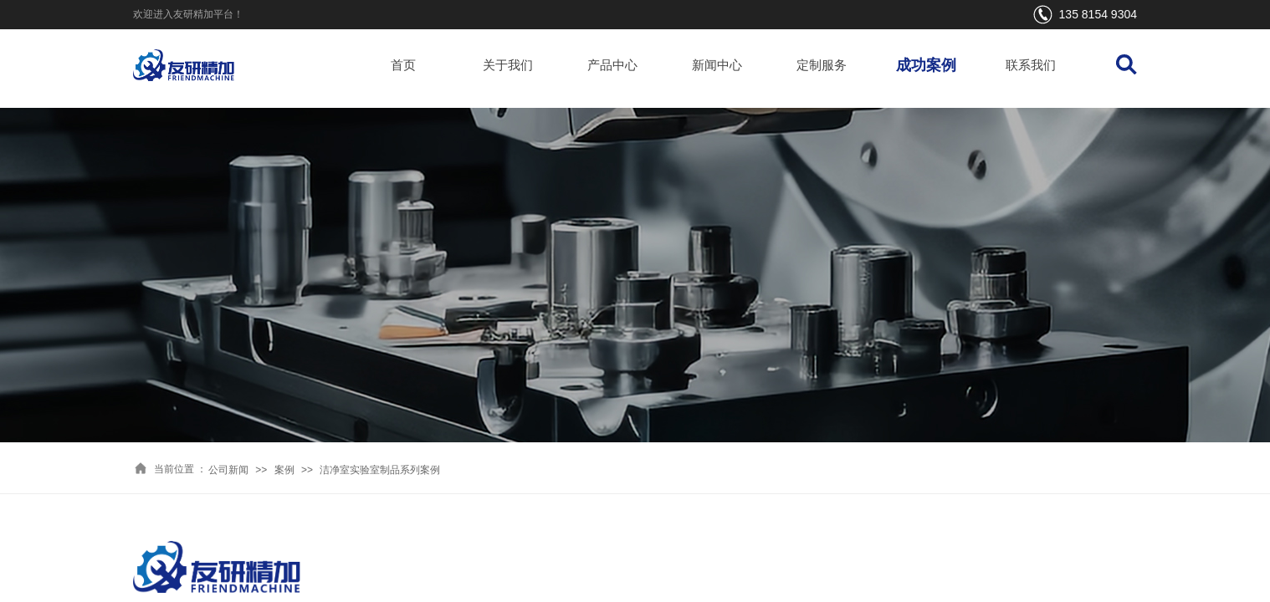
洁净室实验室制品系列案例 (380, 470)
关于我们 (508, 65)
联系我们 (1031, 65)
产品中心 (612, 65)
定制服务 (821, 65)
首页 (403, 65)
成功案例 (926, 65)
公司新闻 (228, 470)
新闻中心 (717, 65)
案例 (284, 470)
